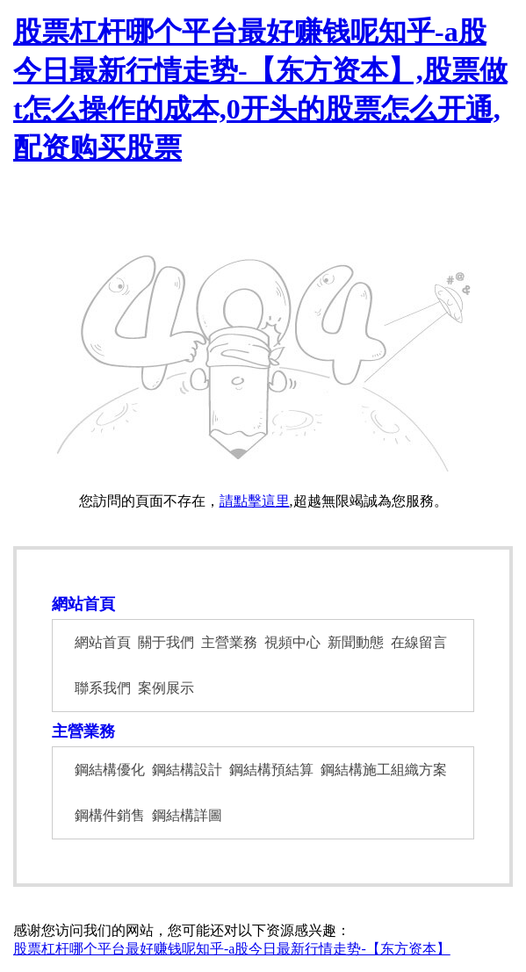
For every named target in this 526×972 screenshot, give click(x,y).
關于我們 (166, 642)
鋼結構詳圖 (187, 815)
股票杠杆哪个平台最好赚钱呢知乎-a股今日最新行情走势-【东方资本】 (231, 948)
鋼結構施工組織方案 (384, 769)
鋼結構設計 (187, 769)
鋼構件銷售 (110, 815)
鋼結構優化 (110, 769)
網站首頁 (83, 604)
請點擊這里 (255, 500)
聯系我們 (103, 687)
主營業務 (229, 642)
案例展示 (166, 687)
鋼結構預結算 (271, 769)
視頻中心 (292, 642)
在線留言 (419, 642)
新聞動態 (356, 642)
